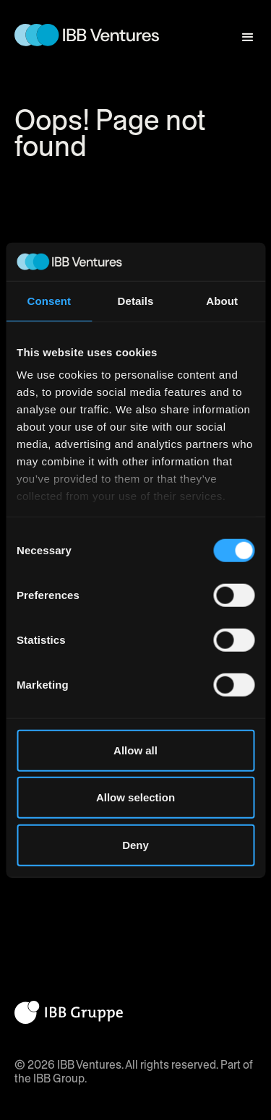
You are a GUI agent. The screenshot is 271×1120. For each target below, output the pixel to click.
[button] (241, 30)
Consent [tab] (49, 300)
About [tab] (222, 300)
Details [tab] (136, 300)
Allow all (135, 750)
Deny (135, 844)
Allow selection (135, 797)
